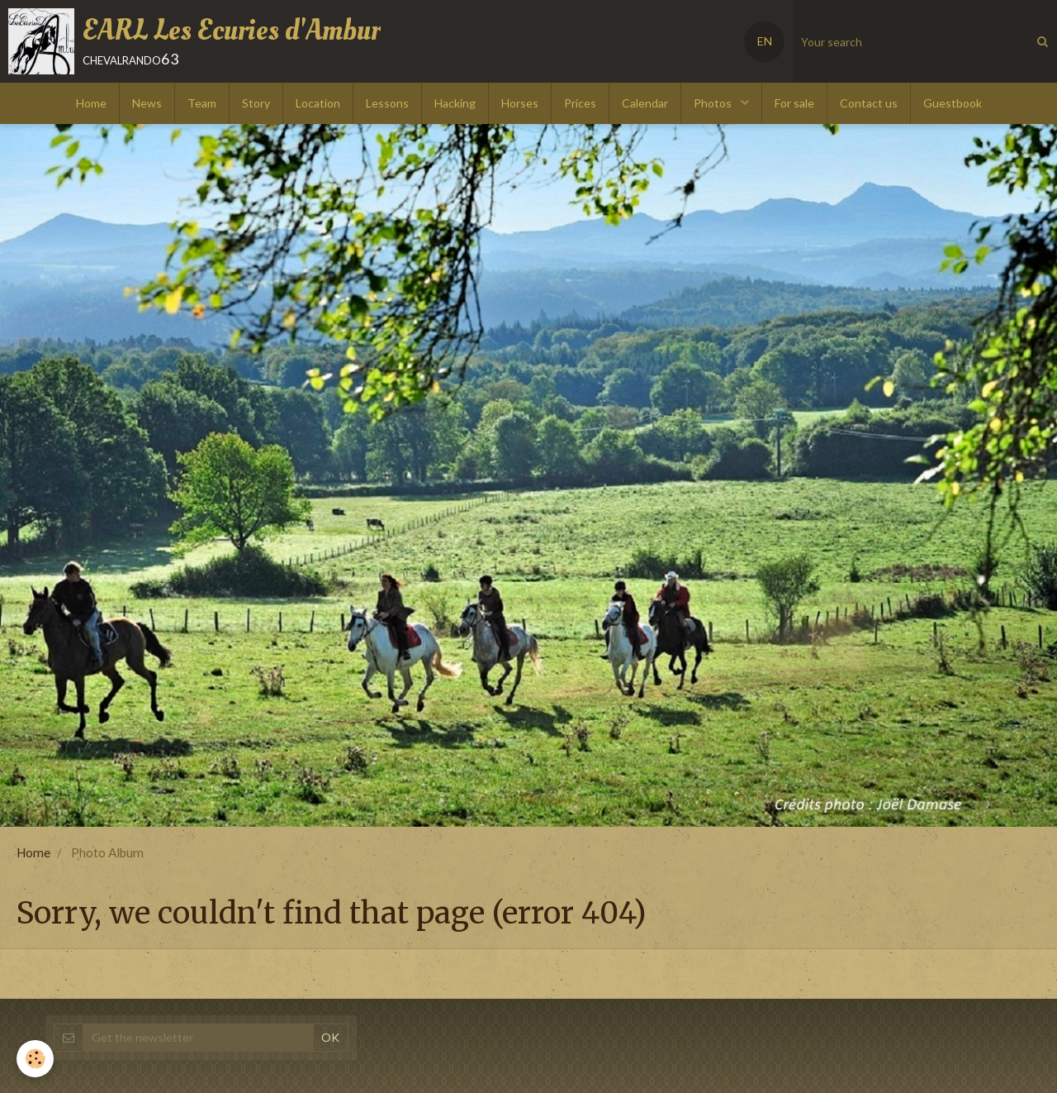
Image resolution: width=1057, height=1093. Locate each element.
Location (318, 103)
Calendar (645, 103)
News (147, 103)
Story (256, 103)
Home (91, 103)
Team (201, 103)
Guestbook (952, 103)
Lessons (387, 103)
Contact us (869, 103)
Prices (580, 103)
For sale (794, 103)
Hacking (455, 103)
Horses (519, 103)
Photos (714, 103)
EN (764, 41)
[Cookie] (35, 1058)
